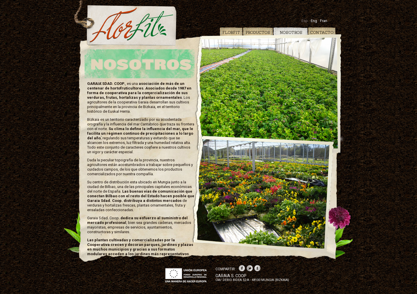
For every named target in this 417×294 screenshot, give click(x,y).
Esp (304, 21)
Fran (323, 21)
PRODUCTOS (258, 32)
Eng (314, 21)
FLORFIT (231, 32)
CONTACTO (322, 32)
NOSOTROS (289, 32)
